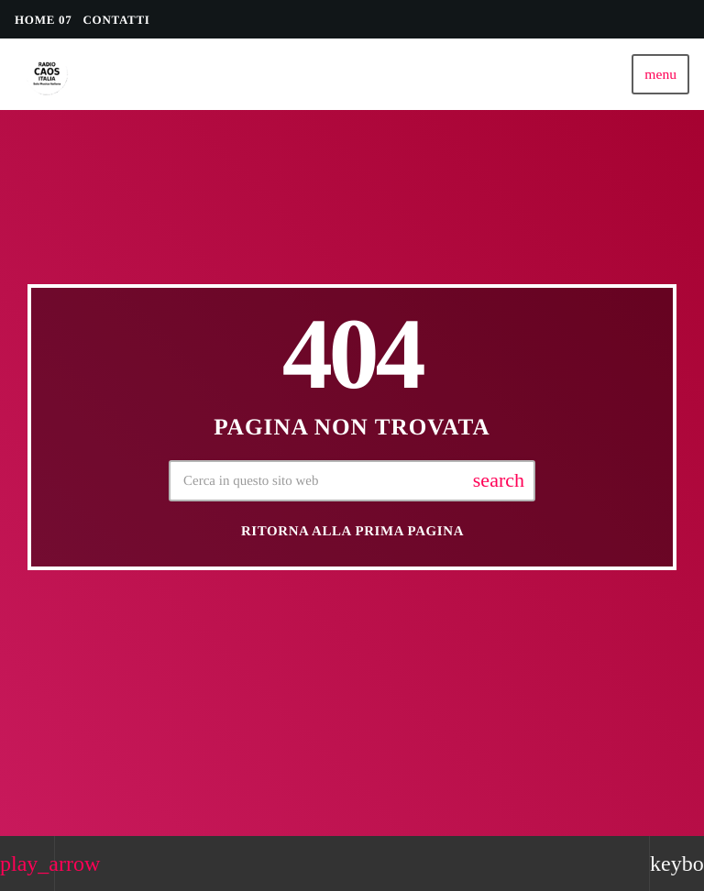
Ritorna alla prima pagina (352, 531)
